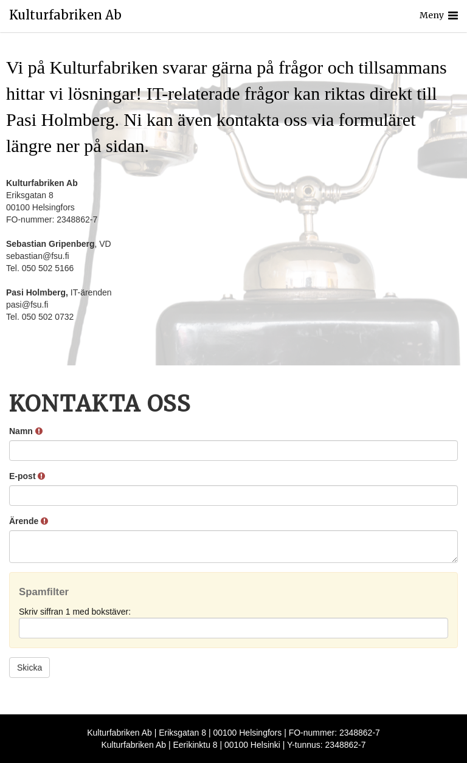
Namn (26, 431)
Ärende (28, 521)
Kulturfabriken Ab (65, 15)
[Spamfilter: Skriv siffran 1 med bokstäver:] (233, 628)
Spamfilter (44, 592)
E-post (27, 476)
